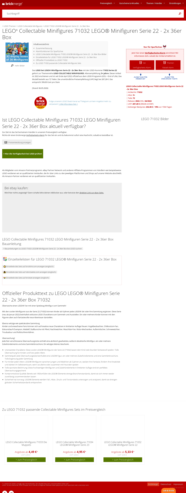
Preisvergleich (106, 3)
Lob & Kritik (168, 490)
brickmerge (153, 484)
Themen (154, 3)
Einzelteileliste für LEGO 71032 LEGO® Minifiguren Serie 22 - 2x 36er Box (66, 57)
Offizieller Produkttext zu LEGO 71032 (51, 60)
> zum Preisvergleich (26, 459)
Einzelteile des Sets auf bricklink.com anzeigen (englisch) (28, 266)
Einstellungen (175, 3)
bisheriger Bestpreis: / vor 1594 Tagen (150, 107)
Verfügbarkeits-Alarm (155, 53)
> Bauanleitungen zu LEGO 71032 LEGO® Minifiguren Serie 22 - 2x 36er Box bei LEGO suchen (42, 248)
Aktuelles (129, 3)
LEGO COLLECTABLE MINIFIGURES (68, 73)
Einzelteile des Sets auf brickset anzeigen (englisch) (26, 277)
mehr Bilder (17, 65)
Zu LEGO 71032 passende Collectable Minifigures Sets (58, 63)
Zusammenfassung (44, 48)
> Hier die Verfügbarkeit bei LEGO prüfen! (22, 153)
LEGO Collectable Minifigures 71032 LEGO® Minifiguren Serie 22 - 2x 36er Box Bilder (71, 54)
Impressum (178, 484)
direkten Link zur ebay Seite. (91, 192)
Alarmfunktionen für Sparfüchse (49, 51)
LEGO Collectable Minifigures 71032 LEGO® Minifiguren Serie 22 (122, 443)
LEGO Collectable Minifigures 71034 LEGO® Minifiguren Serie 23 (74, 443)
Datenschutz (166, 484)
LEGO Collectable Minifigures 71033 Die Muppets (26, 443)
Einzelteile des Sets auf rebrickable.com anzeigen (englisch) (29, 272)
